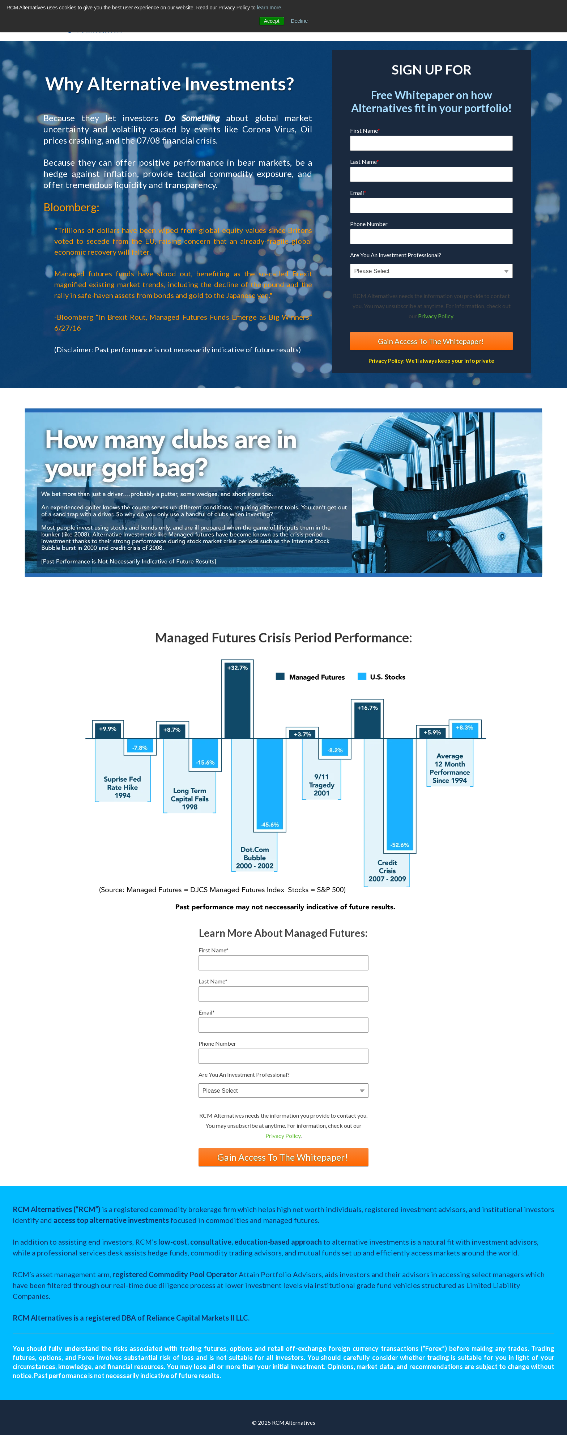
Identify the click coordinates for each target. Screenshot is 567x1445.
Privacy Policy (435, 316)
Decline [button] (299, 21)
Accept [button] (272, 21)
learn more (269, 7)
